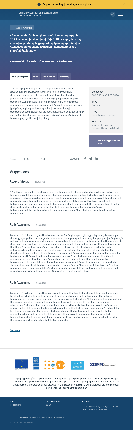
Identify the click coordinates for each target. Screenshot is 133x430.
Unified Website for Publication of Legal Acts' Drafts (39, 14)
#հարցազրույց (46, 60)
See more (15, 330)
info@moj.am (101, 409)
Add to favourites (24, 27)
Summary (64, 76)
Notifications (15, 405)
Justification (49, 76)
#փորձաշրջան (64, 60)
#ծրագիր (32, 60)
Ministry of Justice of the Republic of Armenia (42, 417)
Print (43, 159)
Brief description (20, 76)
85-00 (49, 405)
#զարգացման (17, 60)
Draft (35, 76)
